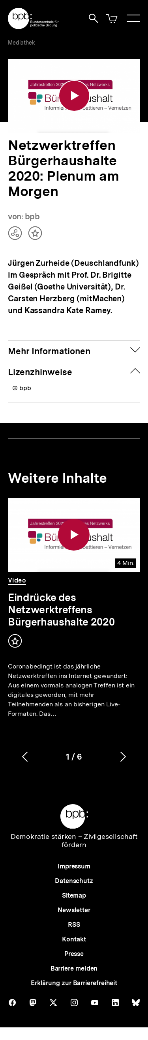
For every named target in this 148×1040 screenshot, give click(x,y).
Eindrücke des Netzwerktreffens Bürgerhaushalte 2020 (61, 610)
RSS (74, 925)
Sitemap (74, 896)
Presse (74, 954)
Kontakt (74, 939)
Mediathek (21, 42)
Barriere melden (74, 969)
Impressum (74, 866)
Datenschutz (74, 881)
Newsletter (74, 910)
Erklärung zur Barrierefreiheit (74, 983)
